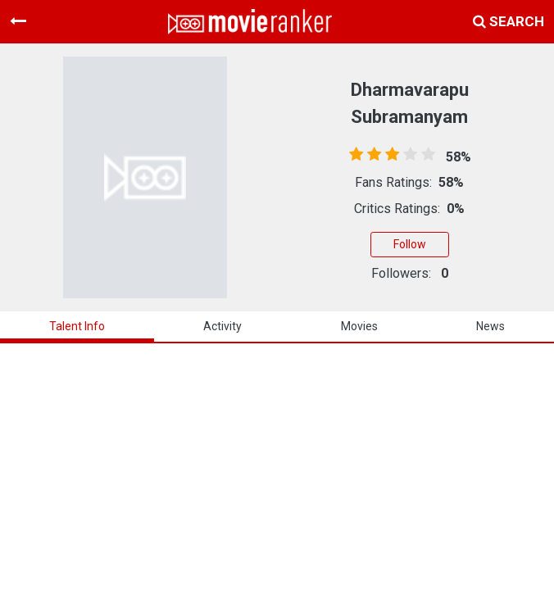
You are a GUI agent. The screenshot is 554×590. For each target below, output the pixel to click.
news (490, 326)
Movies (359, 326)
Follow (409, 244)
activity (222, 326)
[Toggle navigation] (18, 21)
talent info (77, 326)
